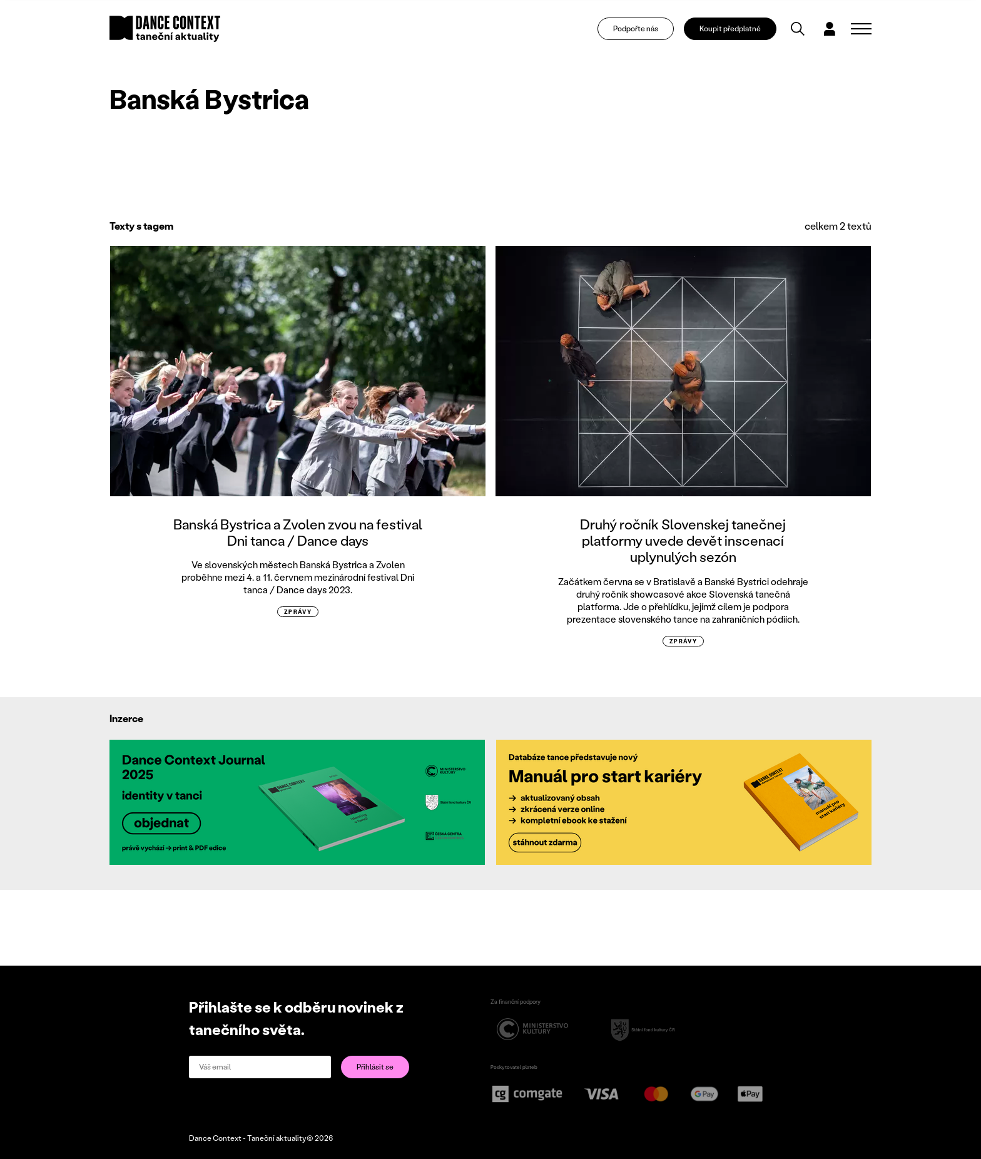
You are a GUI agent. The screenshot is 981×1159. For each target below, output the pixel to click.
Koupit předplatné (730, 28)
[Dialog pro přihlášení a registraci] (829, 29)
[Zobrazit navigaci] (861, 29)
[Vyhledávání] (797, 29)
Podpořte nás (635, 28)
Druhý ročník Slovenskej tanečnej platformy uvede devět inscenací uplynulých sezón (683, 540)
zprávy (298, 611)
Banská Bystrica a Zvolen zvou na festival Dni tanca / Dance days (297, 532)
